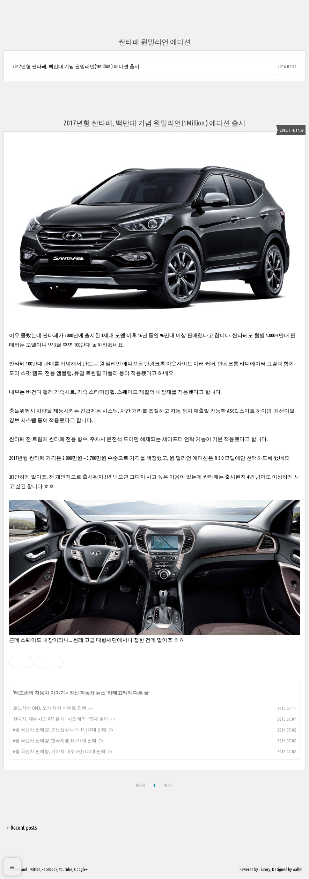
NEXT (168, 785)
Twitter (34, 869)
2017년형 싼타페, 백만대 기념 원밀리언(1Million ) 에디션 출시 (76, 66)
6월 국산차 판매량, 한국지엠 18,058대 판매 (54, 740)
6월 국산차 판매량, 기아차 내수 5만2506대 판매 (59, 751)
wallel (297, 869)
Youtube (65, 869)
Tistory (264, 869)
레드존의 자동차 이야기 (39, 693)
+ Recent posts (22, 827)
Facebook (49, 869)
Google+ (81, 869)
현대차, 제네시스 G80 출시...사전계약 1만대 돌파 (60, 718)
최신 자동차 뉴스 (87, 693)
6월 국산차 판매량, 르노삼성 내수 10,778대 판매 (59, 729)
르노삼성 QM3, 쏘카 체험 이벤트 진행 (49, 707)
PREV (140, 785)
